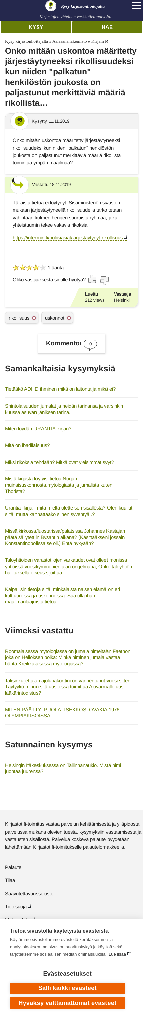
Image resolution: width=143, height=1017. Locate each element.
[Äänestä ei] (104, 280)
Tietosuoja (16, 906)
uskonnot (54, 318)
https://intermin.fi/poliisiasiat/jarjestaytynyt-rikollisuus (68, 237)
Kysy (36, 27)
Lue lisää (117, 954)
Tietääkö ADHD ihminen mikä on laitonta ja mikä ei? (60, 389)
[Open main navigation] (136, 5)
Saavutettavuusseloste (29, 893)
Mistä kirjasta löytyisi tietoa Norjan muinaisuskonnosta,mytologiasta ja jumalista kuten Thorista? (58, 485)
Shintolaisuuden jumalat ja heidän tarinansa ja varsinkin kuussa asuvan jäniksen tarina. (64, 409)
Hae (107, 27)
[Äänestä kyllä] (92, 279)
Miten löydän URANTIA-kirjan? (38, 428)
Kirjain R (99, 41)
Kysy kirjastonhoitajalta (26, 41)
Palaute (13, 867)
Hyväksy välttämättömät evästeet (67, 1003)
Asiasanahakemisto (69, 41)
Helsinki (122, 300)
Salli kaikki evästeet (67, 988)
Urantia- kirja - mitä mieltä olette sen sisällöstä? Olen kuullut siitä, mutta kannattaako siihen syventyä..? (68, 511)
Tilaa (10, 880)
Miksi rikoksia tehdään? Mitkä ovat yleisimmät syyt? (59, 462)
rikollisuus (19, 318)
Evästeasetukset (67, 973)
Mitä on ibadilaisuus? (27, 445)
